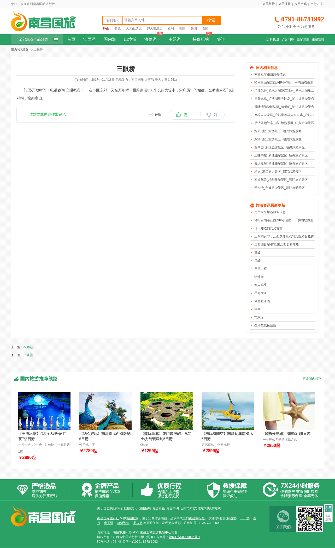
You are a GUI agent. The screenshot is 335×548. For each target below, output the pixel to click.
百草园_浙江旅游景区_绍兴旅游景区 (279, 147)
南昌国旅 (132, 518)
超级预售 (123, 523)
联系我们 (117, 508)
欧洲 (171, 28)
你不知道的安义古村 (268, 228)
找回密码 (300, 4)
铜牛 (257, 309)
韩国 (194, 28)
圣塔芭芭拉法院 (265, 325)
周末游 (138, 523)
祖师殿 (28, 347)
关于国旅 (103, 508)
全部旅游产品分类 (38, 39)
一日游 (245, 518)
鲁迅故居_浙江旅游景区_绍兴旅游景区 (281, 163)
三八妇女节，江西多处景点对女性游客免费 (284, 236)
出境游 (130, 39)
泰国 (205, 28)
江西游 (89, 39)
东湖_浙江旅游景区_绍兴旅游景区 (278, 139)
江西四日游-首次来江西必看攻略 (276, 244)
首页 (71, 39)
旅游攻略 (318, 39)
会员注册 (284, 4)
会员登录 (268, 4)
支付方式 (316, 4)
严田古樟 (260, 269)
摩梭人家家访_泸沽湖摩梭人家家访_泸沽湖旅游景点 (290, 115)
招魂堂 (28, 355)
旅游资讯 (303, 39)
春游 (233, 518)
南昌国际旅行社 (108, 518)
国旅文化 (131, 508)
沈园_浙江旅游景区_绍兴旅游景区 (278, 131)
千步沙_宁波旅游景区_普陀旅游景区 (279, 188)
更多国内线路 (312, 379)
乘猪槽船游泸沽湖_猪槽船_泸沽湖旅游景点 (284, 107)
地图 (174, 532)
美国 (182, 28)
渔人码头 (260, 285)
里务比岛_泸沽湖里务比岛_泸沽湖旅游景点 (284, 99)
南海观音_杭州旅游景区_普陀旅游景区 (281, 180)
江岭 (257, 261)
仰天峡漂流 (154, 28)
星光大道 (260, 293)
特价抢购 (202, 38)
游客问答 (287, 39)
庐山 (106, 28)
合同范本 (186, 508)
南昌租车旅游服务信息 (270, 74)
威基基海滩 (262, 301)
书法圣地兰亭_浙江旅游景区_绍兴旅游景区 (284, 123)
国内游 (110, 39)
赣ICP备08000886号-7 (184, 537)
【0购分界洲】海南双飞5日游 (287, 434)
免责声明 (172, 508)
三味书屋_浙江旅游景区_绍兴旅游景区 (281, 155)
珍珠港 (259, 277)
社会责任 (158, 508)
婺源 (117, 28)
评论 (158, 114)
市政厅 (259, 317)
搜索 (211, 20)
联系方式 (214, 508)
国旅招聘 (145, 508)
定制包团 (272, 39)
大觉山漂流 (134, 28)
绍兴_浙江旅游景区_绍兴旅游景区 (278, 171)
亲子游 (108, 523)
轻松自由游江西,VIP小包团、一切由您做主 (284, 82)
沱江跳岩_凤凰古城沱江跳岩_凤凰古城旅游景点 (287, 90)
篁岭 (257, 252)
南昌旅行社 (197, 518)
